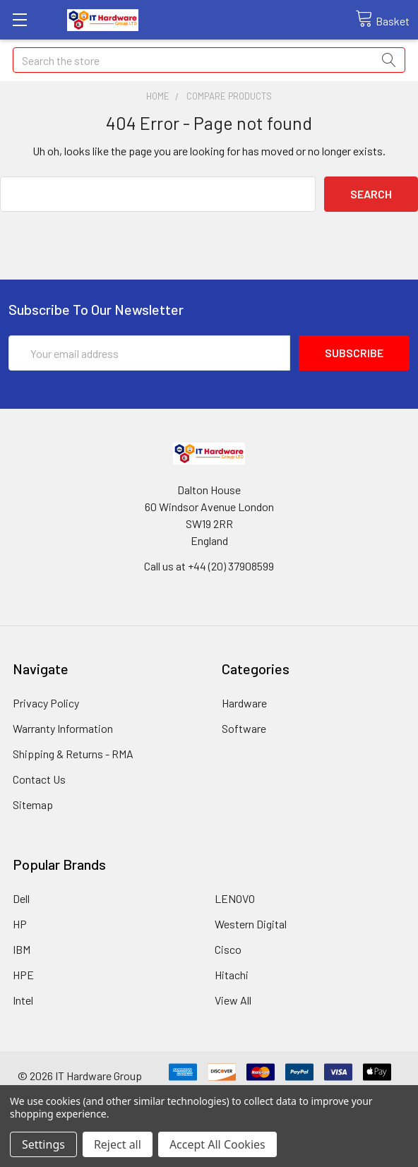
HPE (23, 974)
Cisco (228, 949)
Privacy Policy (46, 703)
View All (233, 1000)
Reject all (117, 1144)
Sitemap (33, 804)
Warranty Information (63, 728)
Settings (43, 1144)
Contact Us (39, 779)
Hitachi (232, 974)
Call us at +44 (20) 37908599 (209, 566)
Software (244, 728)
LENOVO (235, 898)
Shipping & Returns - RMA (73, 753)
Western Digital (251, 923)
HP (20, 923)
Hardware (244, 703)
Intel (23, 1000)
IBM (21, 949)
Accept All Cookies (217, 1144)
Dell (21, 898)
